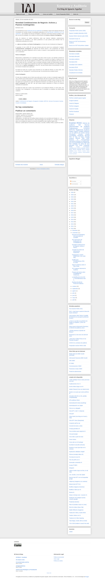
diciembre (75, 230)
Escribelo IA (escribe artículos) (77, 444)
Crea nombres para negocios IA (77, 431)
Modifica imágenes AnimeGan (77, 487)
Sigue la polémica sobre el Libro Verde (79, 265)
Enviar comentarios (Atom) (43, 168)
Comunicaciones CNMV (75, 366)
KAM (88, 142)
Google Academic (73, 100)
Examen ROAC (75, 123)
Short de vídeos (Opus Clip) (76, 507)
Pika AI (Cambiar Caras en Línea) (77, 504)
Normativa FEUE (73, 67)
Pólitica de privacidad (59, 557)
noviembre (75, 232)
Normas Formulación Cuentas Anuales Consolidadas (79, 134)
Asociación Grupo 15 (74, 38)
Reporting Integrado (77, 152)
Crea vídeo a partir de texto (76, 436)
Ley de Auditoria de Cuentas (77, 132)
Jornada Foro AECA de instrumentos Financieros (78, 251)
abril (73, 300)
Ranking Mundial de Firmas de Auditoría (77, 282)
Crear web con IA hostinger (76, 442)
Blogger (87, 576)
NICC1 (83, 149)
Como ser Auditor (48, 14)
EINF (83, 138)
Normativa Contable (74, 53)
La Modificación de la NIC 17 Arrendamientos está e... (79, 278)
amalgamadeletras (20, 566)
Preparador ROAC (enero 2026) (77, 30)
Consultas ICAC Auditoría (75, 64)
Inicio (41, 164)
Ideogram (71, 468)
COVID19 (86, 128)
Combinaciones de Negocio (25, 101)
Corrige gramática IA (74, 428)
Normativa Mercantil (74, 56)
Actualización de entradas (75, 72)
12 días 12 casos (78, 137)
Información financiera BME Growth (78, 358)
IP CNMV (71, 363)
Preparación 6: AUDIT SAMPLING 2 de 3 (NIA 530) (78, 256)
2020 (72, 206)
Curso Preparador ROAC (63, 14)
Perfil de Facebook (74, 111)
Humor (75, 150)
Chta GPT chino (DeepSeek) (76, 420)
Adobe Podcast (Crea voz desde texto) (79, 389)
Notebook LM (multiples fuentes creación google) (77, 498)
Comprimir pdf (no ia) (74, 423)
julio (73, 293)
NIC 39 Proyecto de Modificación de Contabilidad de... (77, 241)
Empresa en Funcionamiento (79, 139)
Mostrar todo (49, 572)
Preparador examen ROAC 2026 (77, 345)
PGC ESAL (79, 145)
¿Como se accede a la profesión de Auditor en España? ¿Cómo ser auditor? (78, 322)
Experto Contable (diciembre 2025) (78, 33)
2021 (72, 203)
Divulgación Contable (38, 101)
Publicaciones (73, 128)
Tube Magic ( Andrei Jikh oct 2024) (78, 520)
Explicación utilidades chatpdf (76, 451)
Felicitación (86, 131)
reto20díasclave (73, 148)
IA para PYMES (73, 465)
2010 (72, 228)
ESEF (87, 138)
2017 (72, 212)
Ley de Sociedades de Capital (79, 142)
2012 (72, 224)
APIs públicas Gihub (74, 400)
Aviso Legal (56, 559)
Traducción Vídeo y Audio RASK (77, 512)
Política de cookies (58, 560)
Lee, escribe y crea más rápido (77, 474)
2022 (72, 201)
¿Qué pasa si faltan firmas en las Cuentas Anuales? (77, 339)
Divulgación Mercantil (83, 135)
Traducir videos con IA (75, 515)
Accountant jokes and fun (22, 562)
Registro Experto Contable (76, 131)
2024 (72, 197)
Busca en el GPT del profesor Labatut (78, 45)
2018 (72, 210)
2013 (72, 221)
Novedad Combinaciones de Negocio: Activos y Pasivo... (78, 246)
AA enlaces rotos (20, 559)
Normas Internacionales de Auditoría (79, 125)
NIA (79, 125)
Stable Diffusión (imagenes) (76, 510)
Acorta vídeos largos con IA (76, 386)
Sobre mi (75, 14)
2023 (72, 199)
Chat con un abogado (74, 408)
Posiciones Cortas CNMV (75, 368)
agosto (74, 291)
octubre (74, 286)
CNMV (71, 531)
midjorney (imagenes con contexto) (78, 481)
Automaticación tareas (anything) (77, 403)
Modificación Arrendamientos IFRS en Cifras (78, 261)
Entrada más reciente (22, 164)
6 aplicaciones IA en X (75, 383)
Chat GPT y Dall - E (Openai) (76, 411)
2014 (72, 219)
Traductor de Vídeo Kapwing (76, 518)
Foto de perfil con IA (74, 459)
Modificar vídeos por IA (75, 489)
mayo (73, 297)
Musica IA (71, 492)
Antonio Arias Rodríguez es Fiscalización (26, 569)
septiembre (75, 288)
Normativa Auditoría (74, 59)
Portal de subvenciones (75, 371)
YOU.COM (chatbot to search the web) (79, 523)
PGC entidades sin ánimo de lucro (79, 144)
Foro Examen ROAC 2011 (76, 308)
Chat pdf (71, 413)
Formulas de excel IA (74, 457)
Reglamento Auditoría (82, 130)
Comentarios (74, 184)
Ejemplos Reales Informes (76, 70)
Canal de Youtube (73, 108)
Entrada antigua (59, 164)
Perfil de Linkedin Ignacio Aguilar (77, 98)
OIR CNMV (72, 360)
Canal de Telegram (74, 103)
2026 (72, 192)
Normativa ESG (73, 62)
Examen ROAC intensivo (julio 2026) (78, 36)
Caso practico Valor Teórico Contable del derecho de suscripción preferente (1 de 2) (78, 317)
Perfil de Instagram (74, 106)
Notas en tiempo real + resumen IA (78, 495)
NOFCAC (46, 101)
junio (73, 295)
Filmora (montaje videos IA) (76, 454)
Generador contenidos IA (75, 462)
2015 (72, 217)
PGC (70, 137)
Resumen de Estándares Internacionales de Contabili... (78, 236)
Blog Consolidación (33, 14)
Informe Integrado (77, 149)
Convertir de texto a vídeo (75, 426)
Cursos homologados (82, 146)
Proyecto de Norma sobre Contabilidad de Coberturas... (78, 273)
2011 (72, 226)
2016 (72, 215)
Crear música (72, 439)
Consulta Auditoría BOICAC (79, 137)
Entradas (73, 181)
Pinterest (71, 114)
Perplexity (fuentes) (74, 501)
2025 (72, 194)
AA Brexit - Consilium (21, 557)
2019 (72, 208)
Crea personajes (73, 434)
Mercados (71, 145)
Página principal (20, 14)
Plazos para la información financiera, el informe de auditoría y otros (78, 327)
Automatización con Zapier (76, 405)
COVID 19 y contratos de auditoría (78, 343)
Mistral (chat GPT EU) (74, 484)
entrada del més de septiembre (34, 30)
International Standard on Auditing (78, 141)
